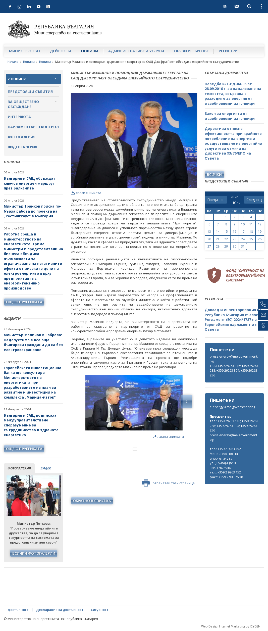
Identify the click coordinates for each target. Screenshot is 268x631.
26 (259, 239)
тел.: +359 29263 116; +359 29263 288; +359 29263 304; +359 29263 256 (234, 370)
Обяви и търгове (191, 50)
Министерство (24, 50)
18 (251, 231)
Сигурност (100, 609)
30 (234, 246)
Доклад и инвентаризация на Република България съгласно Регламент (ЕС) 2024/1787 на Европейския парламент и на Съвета (233, 319)
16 (234, 231)
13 (209, 231)
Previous (11, 495)
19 (259, 231)
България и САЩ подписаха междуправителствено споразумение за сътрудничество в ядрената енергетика (31, 425)
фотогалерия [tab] (19, 468)
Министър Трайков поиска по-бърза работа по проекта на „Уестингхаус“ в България (33, 211)
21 (218, 239)
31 (243, 246)
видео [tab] (45, 468)
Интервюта (19, 116)
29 (226, 246)
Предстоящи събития (30, 91)
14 (218, 231)
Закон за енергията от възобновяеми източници (230, 116)
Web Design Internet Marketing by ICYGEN (230, 626)
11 (251, 224)
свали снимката (86, 192)
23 (234, 239)
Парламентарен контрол (33, 126)
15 (226, 231)
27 (209, 246)
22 (226, 239)
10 (243, 224)
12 (259, 224)
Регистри (228, 50)
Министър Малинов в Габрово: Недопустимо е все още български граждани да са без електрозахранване (33, 342)
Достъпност (18, 609)
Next (56, 495)
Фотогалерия (21, 136)
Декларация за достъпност (59, 609)
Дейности (60, 50)
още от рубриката (24, 302)
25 (251, 239)
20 (209, 239)
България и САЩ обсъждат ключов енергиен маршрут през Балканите (30, 183)
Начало (13, 62)
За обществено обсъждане (23, 104)
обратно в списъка (92, 521)
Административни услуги (136, 50)
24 (243, 239)
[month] (237, 202)
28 (218, 246)
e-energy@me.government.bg (232, 407)
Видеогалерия (22, 146)
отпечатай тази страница (168, 504)
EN (225, 6)
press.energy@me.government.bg (234, 358)
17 (243, 231)
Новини (89, 50)
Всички (214, 174)
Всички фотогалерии (33, 553)
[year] (234, 197)
